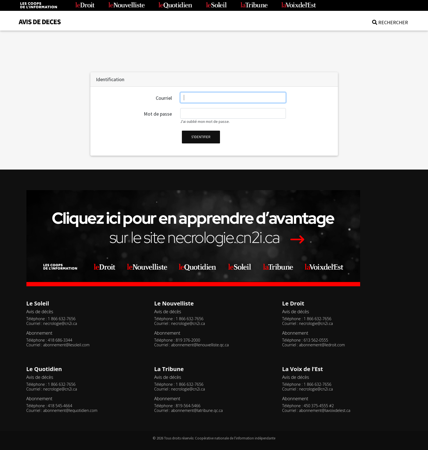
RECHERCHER (390, 22)
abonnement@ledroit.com (322, 344)
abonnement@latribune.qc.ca (197, 410)
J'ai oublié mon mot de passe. (205, 121)
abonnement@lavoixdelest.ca (324, 410)
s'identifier (201, 137)
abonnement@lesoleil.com (66, 344)
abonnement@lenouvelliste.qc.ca (200, 344)
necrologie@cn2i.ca (60, 323)
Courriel (164, 98)
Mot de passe (158, 114)
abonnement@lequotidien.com (70, 410)
